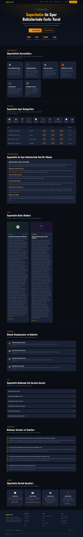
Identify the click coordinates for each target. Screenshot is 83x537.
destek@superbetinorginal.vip (33, 502)
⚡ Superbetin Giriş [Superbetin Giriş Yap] (35, 30)
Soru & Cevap (45, 522)
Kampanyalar (27, 520)
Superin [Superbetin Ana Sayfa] (9, 2)
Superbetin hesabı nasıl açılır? (41, 411)
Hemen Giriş (73, 1)
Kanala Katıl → (50, 502)
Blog (51, 1)
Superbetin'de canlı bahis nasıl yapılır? (41, 401)
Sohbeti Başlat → (15, 502)
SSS (62, 1)
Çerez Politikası (64, 522)
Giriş (41, 1)
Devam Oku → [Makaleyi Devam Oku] (11, 318)
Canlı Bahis (26, 518)
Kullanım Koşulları (64, 518)
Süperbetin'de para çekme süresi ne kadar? (41, 406)
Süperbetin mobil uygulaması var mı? (41, 396)
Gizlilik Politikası (64, 516)
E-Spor (25, 525)
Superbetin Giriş (27, 516)
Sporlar (46, 1)
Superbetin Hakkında (47, 516)
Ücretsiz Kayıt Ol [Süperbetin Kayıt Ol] (48, 30)
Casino (25, 522)
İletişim (66, 1)
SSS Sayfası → (68, 503)
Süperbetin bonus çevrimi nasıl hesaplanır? (41, 416)
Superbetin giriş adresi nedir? (41, 391)
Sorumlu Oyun (64, 520)
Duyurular (57, 1)
